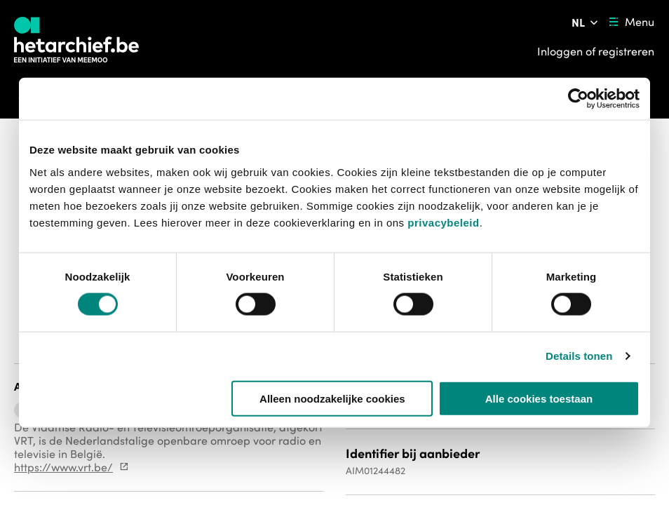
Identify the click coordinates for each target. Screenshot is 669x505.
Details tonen (579, 356)
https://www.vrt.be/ (63, 467)
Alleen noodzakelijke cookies (332, 398)
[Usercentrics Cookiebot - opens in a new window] (578, 98)
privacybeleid (443, 222)
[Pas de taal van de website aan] (585, 22)
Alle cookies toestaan (539, 398)
